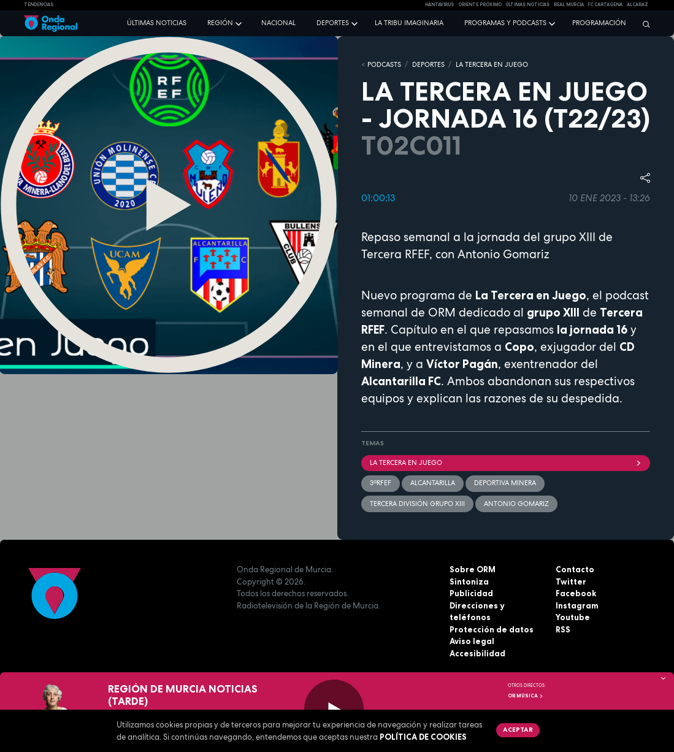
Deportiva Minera (505, 482)
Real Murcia (569, 4)
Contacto (575, 569)
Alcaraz (637, 4)
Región (220, 22)
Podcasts (384, 64)
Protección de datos (492, 629)
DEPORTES (428, 64)
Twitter (571, 581)
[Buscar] (643, 24)
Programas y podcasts (505, 22)
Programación (599, 22)
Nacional (278, 22)
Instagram (577, 605)
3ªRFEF (380, 482)
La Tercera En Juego (506, 462)
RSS (563, 629)
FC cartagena (605, 4)
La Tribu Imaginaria (409, 22)
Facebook (576, 593)
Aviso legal (472, 641)
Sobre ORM (473, 569)
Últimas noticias (156, 22)
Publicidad (471, 593)
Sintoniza (469, 581)
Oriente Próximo (480, 4)
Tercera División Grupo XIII (417, 503)
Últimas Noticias (527, 4)
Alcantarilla (432, 482)
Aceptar (518, 729)
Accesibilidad (477, 653)
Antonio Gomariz (516, 503)
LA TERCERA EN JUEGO (492, 64)
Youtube (573, 617)
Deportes (332, 22)
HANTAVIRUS (439, 4)
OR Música (525, 696)
